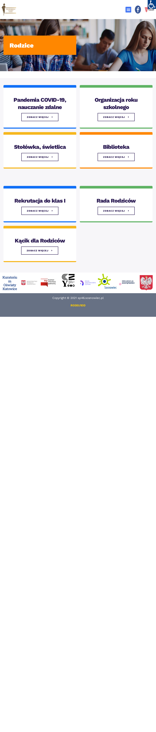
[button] (128, 9)
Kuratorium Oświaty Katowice (9, 283)
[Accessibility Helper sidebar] (152, 4)
